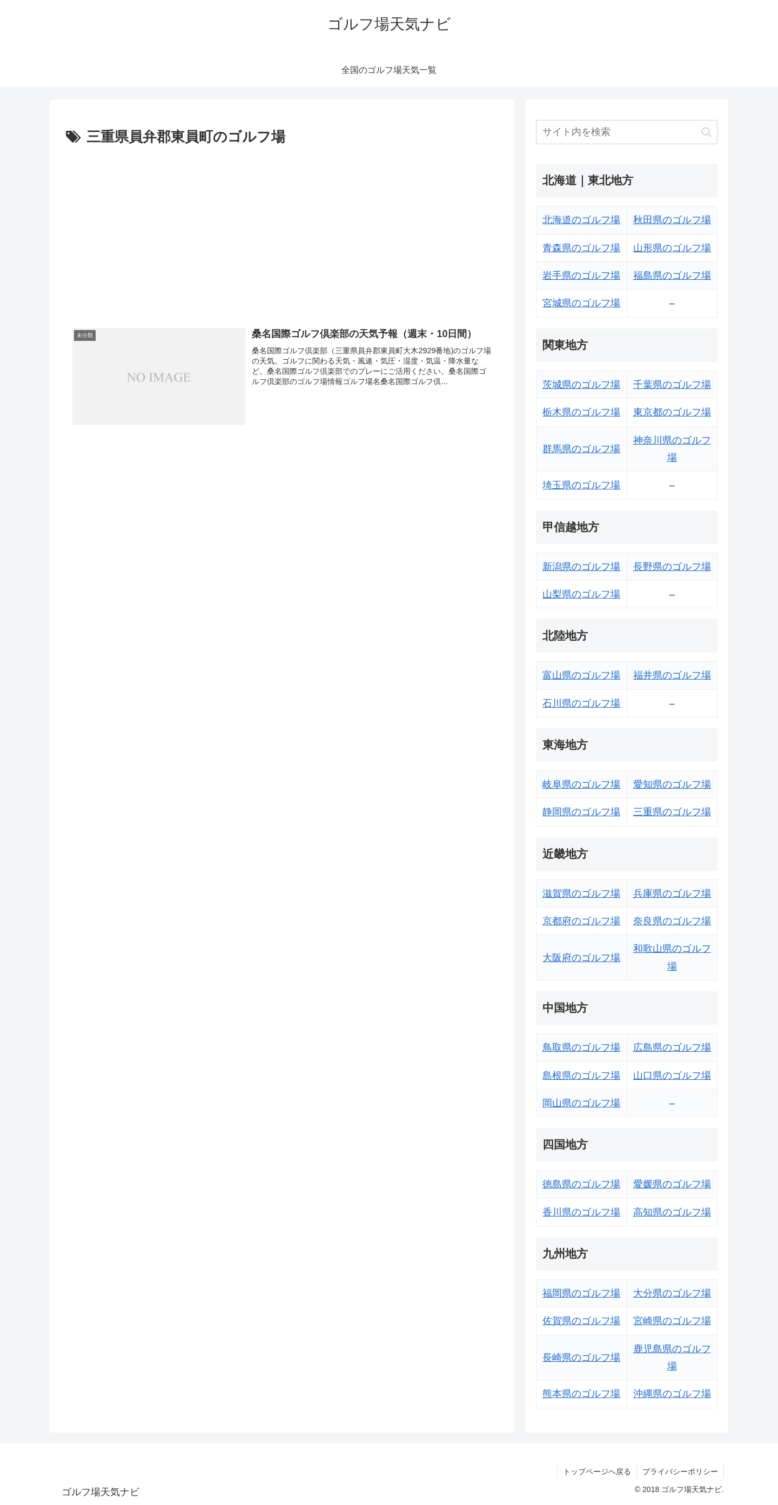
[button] (706, 132)
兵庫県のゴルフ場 (672, 893)
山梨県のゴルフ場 (581, 594)
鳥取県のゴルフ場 (581, 1047)
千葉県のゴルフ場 (672, 384)
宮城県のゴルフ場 (581, 303)
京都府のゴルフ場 (581, 921)
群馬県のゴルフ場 (581, 449)
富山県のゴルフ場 (581, 675)
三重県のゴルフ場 (672, 812)
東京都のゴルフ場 (672, 412)
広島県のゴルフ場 (672, 1047)
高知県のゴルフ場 (672, 1212)
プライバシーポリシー (680, 1471)
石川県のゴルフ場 (581, 703)
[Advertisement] (282, 230)
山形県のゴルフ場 (672, 248)
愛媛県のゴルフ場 (672, 1184)
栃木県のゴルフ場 (581, 412)
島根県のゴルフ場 (581, 1075)
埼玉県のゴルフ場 (581, 485)
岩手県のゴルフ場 (581, 275)
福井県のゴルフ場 (672, 675)
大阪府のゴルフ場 (581, 957)
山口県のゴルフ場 (672, 1075)
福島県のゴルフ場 (672, 275)
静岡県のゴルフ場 (581, 812)
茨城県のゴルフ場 (581, 384)
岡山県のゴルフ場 (581, 1103)
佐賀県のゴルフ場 (581, 1320)
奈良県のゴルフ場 (672, 921)
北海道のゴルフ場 (581, 219)
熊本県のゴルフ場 (581, 1393)
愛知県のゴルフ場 (672, 784)
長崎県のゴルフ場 (581, 1357)
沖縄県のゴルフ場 (672, 1393)
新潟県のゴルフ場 (581, 566)
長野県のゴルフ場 (672, 566)
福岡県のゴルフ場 (581, 1293)
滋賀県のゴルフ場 (581, 893)
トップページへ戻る (597, 1471)
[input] (626, 132)
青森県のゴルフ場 (581, 248)
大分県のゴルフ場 (672, 1293)
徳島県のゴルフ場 (581, 1184)
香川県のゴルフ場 (581, 1212)
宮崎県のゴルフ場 (672, 1320)
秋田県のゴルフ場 (672, 219)
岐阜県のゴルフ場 (581, 784)
